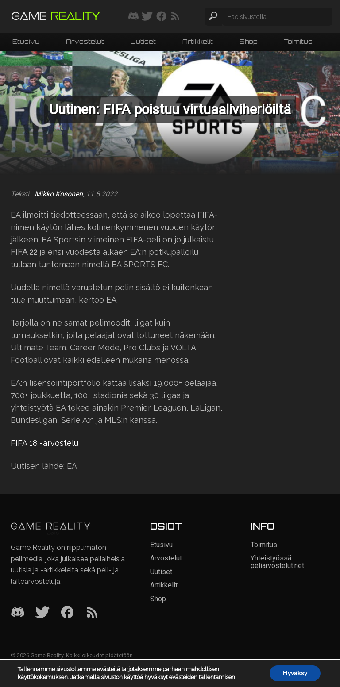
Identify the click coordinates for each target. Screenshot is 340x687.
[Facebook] (67, 613)
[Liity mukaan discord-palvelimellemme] (133, 17)
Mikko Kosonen (59, 194)
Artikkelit (197, 41)
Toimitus (298, 41)
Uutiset (143, 41)
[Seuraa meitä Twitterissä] (147, 17)
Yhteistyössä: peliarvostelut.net (277, 561)
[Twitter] (42, 613)
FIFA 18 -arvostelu (44, 443)
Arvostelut (85, 41)
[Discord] (18, 613)
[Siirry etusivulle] (56, 16)
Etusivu (25, 41)
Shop (248, 41)
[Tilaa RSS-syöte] (175, 17)
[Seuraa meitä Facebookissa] (161, 17)
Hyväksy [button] (295, 673)
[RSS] (92, 613)
